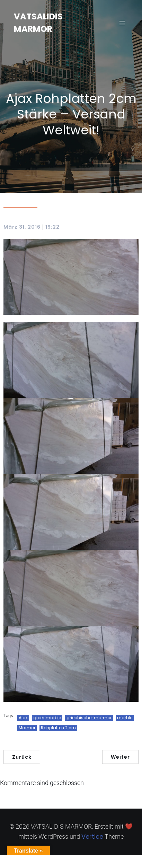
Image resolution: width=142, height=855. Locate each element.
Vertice (92, 836)
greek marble (47, 718)
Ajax (23, 718)
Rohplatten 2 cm (58, 728)
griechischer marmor (89, 718)
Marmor (27, 728)
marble (124, 718)
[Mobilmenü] (122, 23)
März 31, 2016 (22, 226)
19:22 (52, 226)
